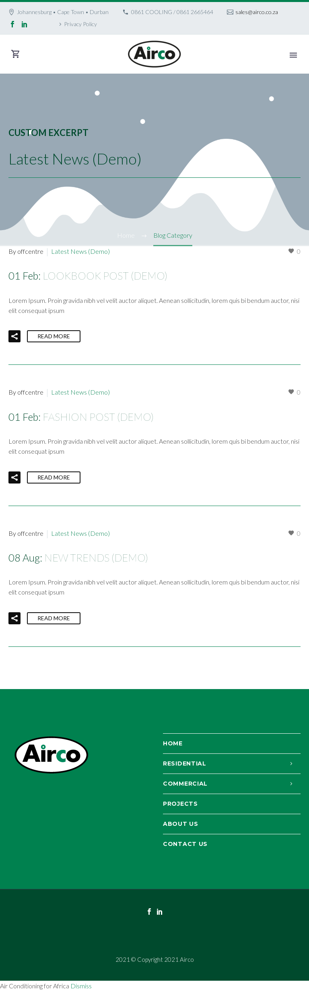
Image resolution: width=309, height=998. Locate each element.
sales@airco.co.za (256, 11)
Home (173, 743)
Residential (184, 763)
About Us (180, 823)
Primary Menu (293, 55)
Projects (180, 803)
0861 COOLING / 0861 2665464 (172, 11)
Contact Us (185, 844)
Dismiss (81, 986)
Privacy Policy (80, 24)
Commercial (185, 783)
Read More (53, 336)
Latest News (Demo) (80, 251)
